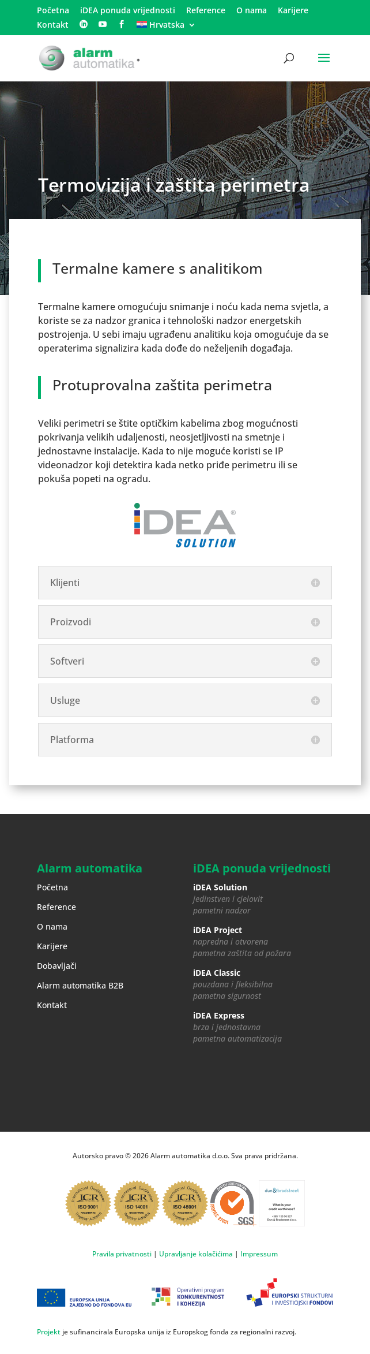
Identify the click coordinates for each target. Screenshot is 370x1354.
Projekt (49, 1332)
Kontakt (53, 25)
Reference (205, 11)
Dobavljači (57, 965)
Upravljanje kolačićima (196, 1254)
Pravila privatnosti (122, 1254)
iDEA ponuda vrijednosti (127, 11)
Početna (53, 11)
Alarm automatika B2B (80, 985)
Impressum (259, 1254)
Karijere (293, 11)
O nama (251, 11)
